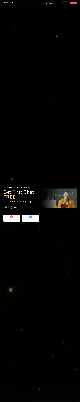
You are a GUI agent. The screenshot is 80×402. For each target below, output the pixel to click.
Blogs (46, 3)
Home (22, 3)
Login (73, 3)
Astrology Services (29, 3)
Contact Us (51, 3)
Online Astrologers (39, 3)
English (64, 3)
